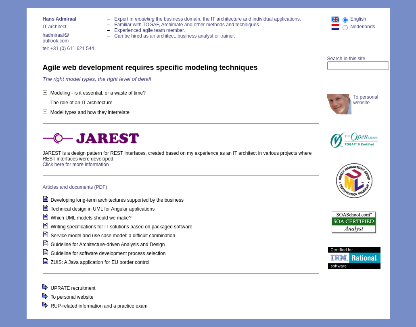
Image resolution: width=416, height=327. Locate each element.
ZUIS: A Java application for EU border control (100, 262)
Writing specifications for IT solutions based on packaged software (121, 227)
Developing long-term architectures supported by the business (117, 200)
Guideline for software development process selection (108, 253)
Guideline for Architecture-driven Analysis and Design (108, 244)
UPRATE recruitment (73, 288)
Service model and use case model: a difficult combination (113, 235)
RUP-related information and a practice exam (99, 306)
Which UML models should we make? (91, 218)
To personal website (72, 297)
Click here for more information (76, 164)
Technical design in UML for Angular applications (103, 209)
